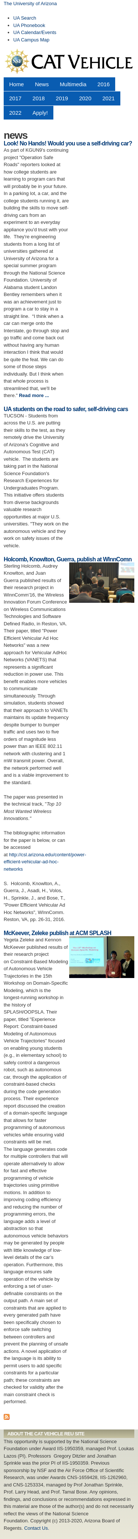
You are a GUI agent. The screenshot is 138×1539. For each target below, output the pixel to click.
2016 (104, 84)
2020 (85, 98)
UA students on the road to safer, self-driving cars (66, 409)
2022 (15, 113)
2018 (38, 98)
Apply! (40, 113)
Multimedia (73, 84)
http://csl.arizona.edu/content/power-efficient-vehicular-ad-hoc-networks (45, 862)
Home (16, 84)
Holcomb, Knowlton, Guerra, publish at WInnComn (68, 559)
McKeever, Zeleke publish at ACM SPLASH (57, 933)
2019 (62, 98)
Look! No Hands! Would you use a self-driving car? (68, 143)
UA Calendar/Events (34, 32)
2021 (108, 98)
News (42, 84)
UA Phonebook (29, 25)
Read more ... (34, 395)
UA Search (24, 18)
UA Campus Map (31, 40)
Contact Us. (36, 1528)
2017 (15, 98)
